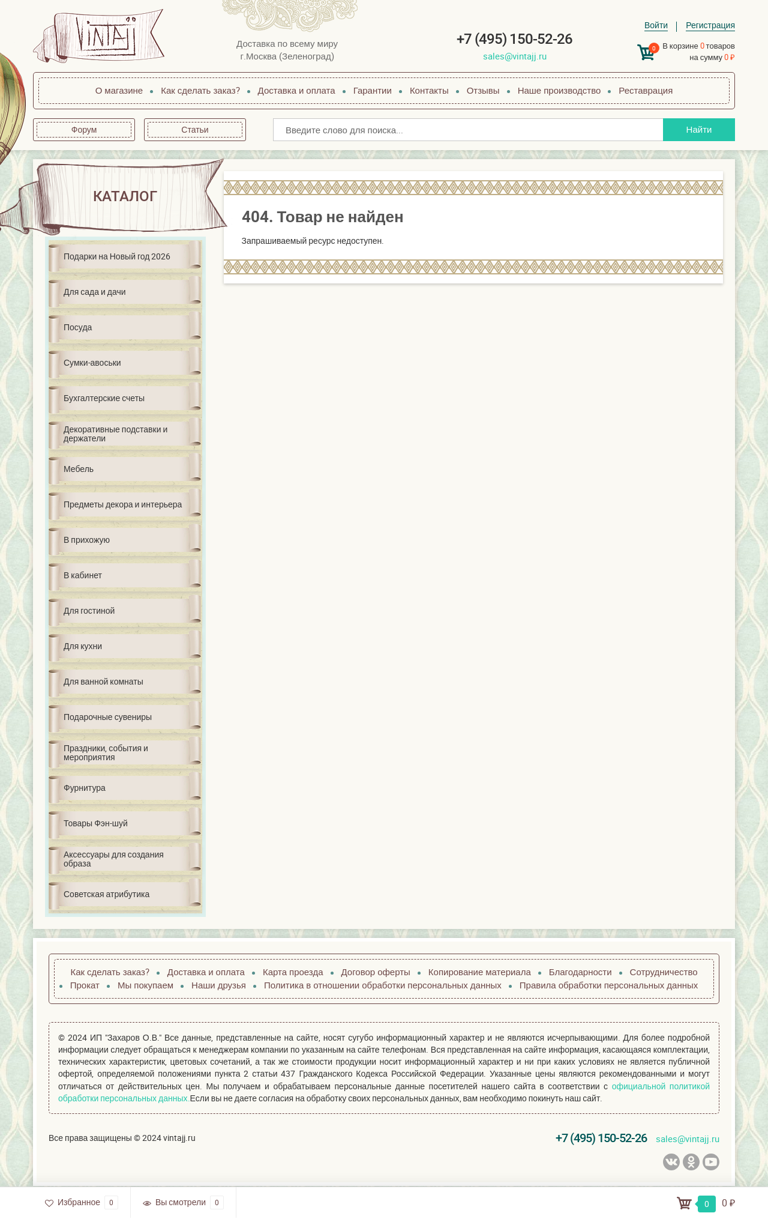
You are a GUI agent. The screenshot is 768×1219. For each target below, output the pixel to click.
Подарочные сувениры (108, 716)
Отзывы (483, 90)
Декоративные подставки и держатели (115, 433)
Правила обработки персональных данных (609, 985)
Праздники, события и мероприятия (106, 752)
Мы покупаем (145, 985)
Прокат (85, 985)
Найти (699, 129)
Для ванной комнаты (103, 681)
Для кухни (83, 646)
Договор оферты (375, 972)
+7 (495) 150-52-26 (514, 39)
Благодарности (580, 972)
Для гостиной (89, 610)
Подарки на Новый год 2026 (117, 256)
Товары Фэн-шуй (96, 823)
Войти (656, 25)
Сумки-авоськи (92, 362)
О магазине (119, 90)
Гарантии (372, 90)
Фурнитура (85, 787)
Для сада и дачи (95, 291)
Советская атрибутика (106, 894)
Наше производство (559, 90)
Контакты (429, 90)
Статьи (194, 129)
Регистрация (710, 25)
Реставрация (646, 90)
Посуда (78, 327)
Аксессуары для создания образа (114, 858)
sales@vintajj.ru (515, 56)
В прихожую (87, 539)
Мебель (79, 468)
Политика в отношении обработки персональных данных (383, 985)
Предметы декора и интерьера (123, 504)
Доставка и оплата (296, 90)
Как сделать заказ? (200, 90)
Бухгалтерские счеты (104, 398)
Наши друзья (218, 985)
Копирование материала (479, 972)
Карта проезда (293, 972)
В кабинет (83, 575)
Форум (84, 129)
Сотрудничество (664, 972)
